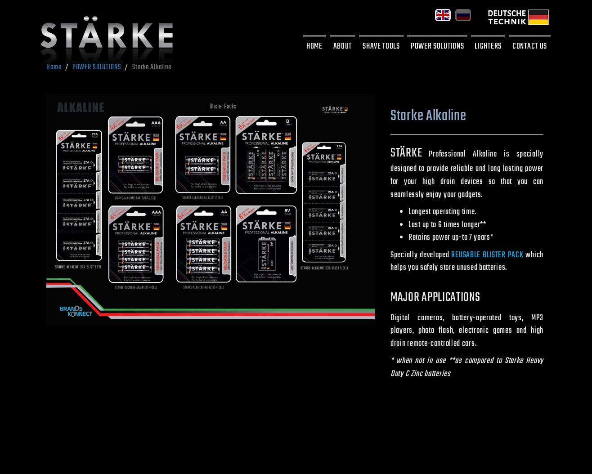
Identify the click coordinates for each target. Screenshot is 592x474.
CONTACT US (529, 46)
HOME (314, 46)
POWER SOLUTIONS (437, 46)
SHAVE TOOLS (381, 46)
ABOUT (342, 46)
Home (54, 67)
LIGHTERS (488, 46)
